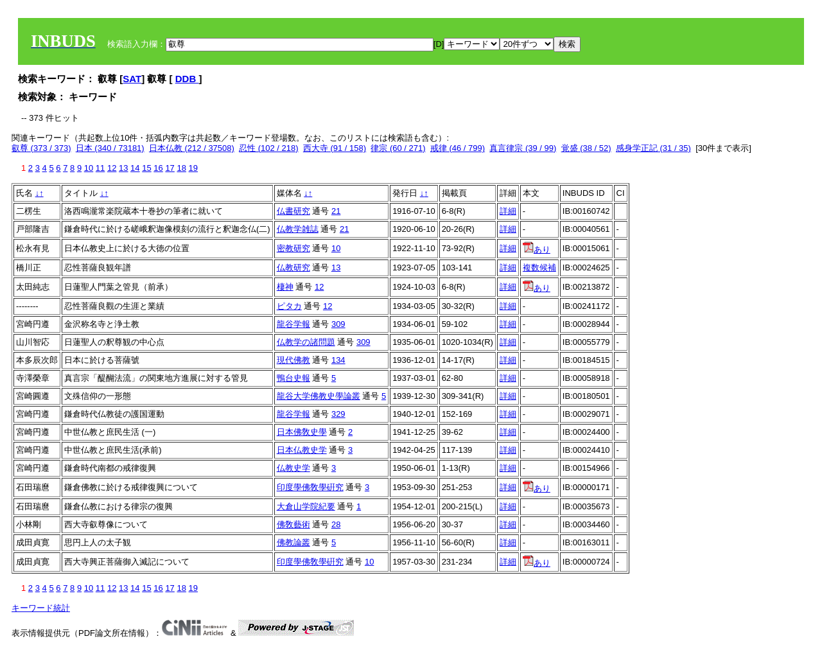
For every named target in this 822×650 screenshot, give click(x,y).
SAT (132, 78)
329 (338, 414)
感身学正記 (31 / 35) (653, 148)
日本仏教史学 (302, 450)
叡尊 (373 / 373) (41, 148)
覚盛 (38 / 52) (586, 148)
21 (335, 211)
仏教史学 (293, 468)
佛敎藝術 (293, 524)
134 (338, 360)
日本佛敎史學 (302, 432)
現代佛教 (293, 360)
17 (169, 168)
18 (181, 168)
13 (123, 168)
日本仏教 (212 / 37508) (191, 148)
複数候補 (539, 267)
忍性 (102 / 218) (269, 148)
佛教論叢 (293, 542)
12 (111, 168)
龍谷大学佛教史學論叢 (318, 396)
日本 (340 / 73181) (110, 148)
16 (157, 168)
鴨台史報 (293, 378)
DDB (187, 78)
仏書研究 (293, 211)
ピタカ (289, 306)
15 (146, 168)
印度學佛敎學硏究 (310, 487)
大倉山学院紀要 (306, 506)
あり (536, 249)
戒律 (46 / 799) (457, 148)
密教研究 (293, 248)
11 (100, 168)
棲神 (285, 287)
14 (134, 168)
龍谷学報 (293, 324)
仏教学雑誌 (298, 229)
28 (335, 524)
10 (88, 168)
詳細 (508, 211)
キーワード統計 (41, 608)
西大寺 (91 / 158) (334, 148)
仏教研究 (293, 267)
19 (193, 168)
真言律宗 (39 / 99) (522, 148)
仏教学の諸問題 (306, 342)
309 (338, 324)
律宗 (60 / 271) (398, 148)
